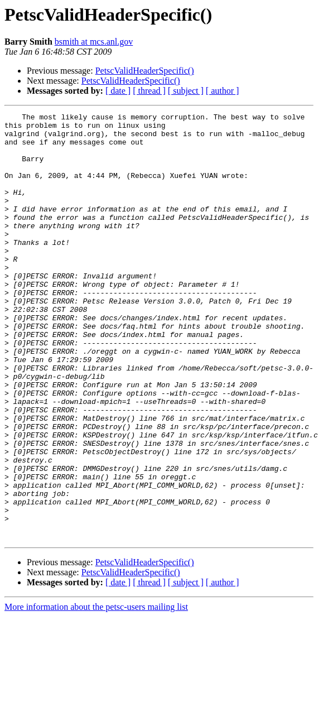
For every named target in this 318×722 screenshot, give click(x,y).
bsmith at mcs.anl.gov (94, 41)
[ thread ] (149, 90)
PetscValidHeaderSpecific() (144, 70)
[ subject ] (186, 90)
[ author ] (222, 90)
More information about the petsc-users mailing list (96, 692)
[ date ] (118, 90)
